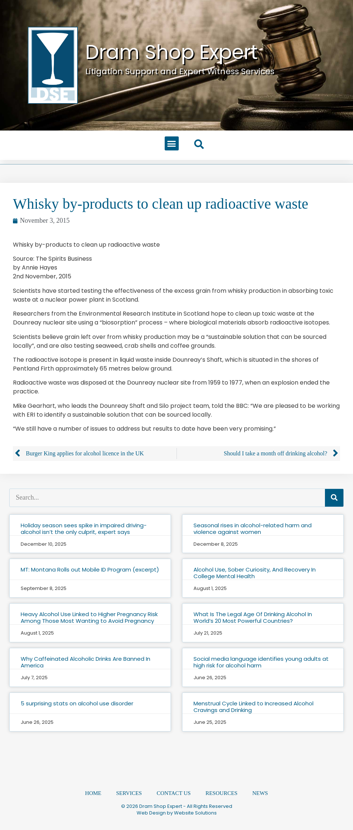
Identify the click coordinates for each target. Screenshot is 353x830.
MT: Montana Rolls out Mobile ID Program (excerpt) (90, 569)
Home (93, 793)
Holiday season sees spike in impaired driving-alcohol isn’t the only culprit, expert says (84, 528)
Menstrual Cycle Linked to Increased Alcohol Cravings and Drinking (253, 706)
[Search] (334, 498)
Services (129, 793)
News (260, 793)
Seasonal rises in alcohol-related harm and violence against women (252, 528)
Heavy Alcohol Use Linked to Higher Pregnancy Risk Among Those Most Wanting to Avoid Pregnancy (89, 617)
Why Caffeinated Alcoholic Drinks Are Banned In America (85, 662)
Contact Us (174, 793)
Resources (221, 793)
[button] (172, 143)
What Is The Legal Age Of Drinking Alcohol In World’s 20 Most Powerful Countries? (252, 617)
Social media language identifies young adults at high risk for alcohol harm (261, 662)
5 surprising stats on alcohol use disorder (77, 703)
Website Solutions (195, 812)
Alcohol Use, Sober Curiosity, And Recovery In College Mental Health (254, 573)
